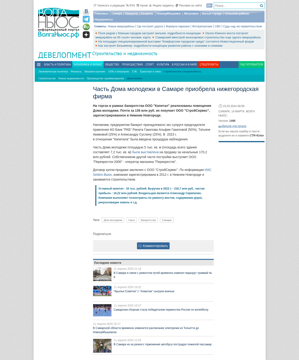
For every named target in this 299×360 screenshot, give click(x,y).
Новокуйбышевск (169, 13)
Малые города (212, 13)
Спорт (149, 64)
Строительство (47, 78)
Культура (163, 64)
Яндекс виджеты (161, 5)
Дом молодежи (113, 219)
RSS (130, 5)
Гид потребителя (251, 64)
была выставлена (145, 152)
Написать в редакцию (109, 5)
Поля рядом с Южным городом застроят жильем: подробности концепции (150, 33)
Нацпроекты (104, 19)
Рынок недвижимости (71, 78)
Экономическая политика (53, 71)
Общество (112, 64)
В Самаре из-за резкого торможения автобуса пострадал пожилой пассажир (163, 344)
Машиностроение (94, 71)
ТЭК (134, 71)
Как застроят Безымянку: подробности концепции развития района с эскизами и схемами (160, 45)
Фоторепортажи (202, 26)
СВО (218, 26)
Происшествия (132, 64)
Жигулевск (191, 13)
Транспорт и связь (150, 71)
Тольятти (131, 13)
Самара (116, 13)
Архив (142, 5)
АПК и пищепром (118, 71)
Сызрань (147, 13)
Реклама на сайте (188, 5)
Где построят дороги (150, 26)
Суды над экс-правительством (242, 26)
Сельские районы (237, 13)
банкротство (148, 219)
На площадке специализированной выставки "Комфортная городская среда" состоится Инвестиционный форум (176, 41)
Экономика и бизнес (88, 64)
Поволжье (101, 13)
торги (131, 219)
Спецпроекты (209, 64)
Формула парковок (178, 26)
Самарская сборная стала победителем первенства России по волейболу (161, 309)
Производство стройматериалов (105, 78)
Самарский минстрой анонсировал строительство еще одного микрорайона (208, 37)
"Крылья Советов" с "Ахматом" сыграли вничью (144, 291)
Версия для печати (234, 126)
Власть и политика (57, 64)
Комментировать (153, 246)
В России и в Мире (184, 64)
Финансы (76, 71)
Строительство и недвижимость (124, 53)
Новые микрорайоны (121, 26)
